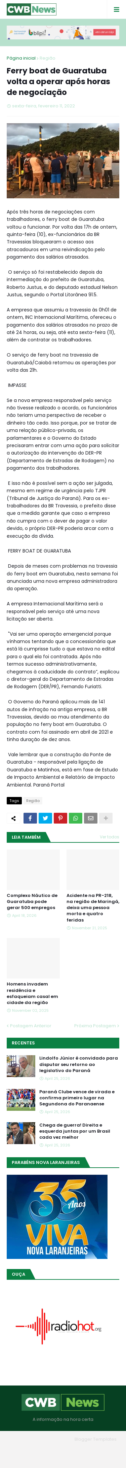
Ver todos (109, 837)
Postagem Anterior (30, 1026)
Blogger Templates (96, 1439)
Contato (93, 1449)
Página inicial (21, 58)
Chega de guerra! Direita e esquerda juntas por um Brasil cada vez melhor (74, 1131)
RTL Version (63, 1458)
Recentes (23, 1043)
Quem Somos (61, 1449)
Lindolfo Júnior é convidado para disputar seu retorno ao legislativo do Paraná (78, 1064)
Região (47, 58)
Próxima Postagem (95, 1026)
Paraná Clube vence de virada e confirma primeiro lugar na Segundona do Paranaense (77, 1098)
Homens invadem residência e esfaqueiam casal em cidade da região (32, 993)
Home (31, 1449)
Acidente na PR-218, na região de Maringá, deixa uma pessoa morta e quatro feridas (93, 908)
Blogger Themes (53, 1439)
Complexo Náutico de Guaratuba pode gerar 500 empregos (32, 902)
